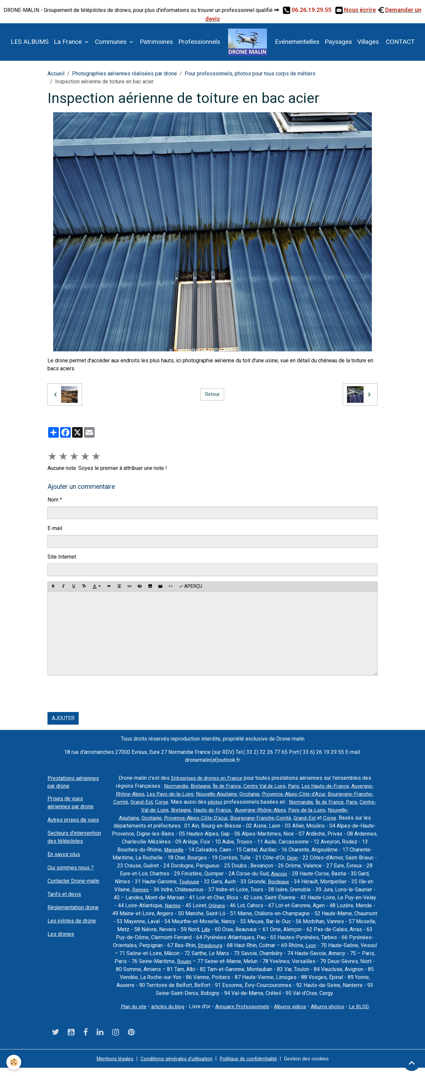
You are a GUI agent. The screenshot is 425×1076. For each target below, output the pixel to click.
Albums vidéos (293, 1014)
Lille (340, 929)
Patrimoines (156, 41)
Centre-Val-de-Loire (214, 810)
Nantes (284, 905)
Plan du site (128, 1014)
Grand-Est (218, 802)
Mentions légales (108, 1066)
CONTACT (399, 41)
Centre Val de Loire (285, 786)
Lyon (203, 953)
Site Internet (61, 557)
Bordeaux (352, 881)
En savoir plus (63, 854)
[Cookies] (14, 1062)
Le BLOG (365, 1014)
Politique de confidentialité (251, 1066)
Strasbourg (358, 945)
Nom (52, 499)
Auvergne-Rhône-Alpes (165, 794)
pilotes (293, 802)
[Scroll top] (411, 1062)
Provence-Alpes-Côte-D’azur (252, 818)
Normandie (192, 786)
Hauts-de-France (282, 810)
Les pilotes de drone (71, 921)
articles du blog (165, 1014)
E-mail (54, 528)
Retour (212, 394)
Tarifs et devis (64, 894)
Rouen (350, 961)
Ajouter (63, 718)
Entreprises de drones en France (206, 778)
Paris (316, 786)
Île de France (245, 786)
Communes (111, 41)
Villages (368, 41)
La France (68, 41)
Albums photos (332, 1014)
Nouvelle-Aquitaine (269, 794)
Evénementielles (297, 41)
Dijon (357, 857)
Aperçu (190, 586)
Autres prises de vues (73, 820)
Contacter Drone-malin (73, 881)
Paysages (338, 41)
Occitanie (304, 794)
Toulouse (262, 881)
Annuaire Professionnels (242, 1014)
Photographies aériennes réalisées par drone (124, 73)
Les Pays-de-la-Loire (219, 794)
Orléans (329, 905)
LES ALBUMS (29, 41)
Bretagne (217, 786)
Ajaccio (350, 873)
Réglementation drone (73, 907)
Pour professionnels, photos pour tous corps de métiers (250, 73)
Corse (239, 802)
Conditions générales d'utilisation (174, 1066)
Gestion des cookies (313, 1066)
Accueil (55, 73)
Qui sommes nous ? (70, 867)
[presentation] (97, 694)
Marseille (233, 850)
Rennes (220, 889)
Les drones (60, 934)
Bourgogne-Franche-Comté (172, 802)
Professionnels (199, 41)
